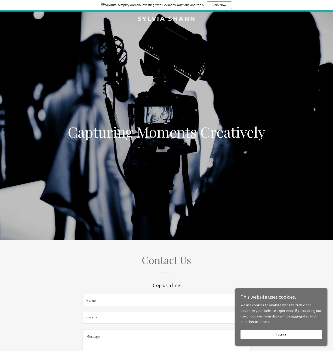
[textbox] (166, 300)
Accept (281, 334)
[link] (166, 19)
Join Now (219, 5)
